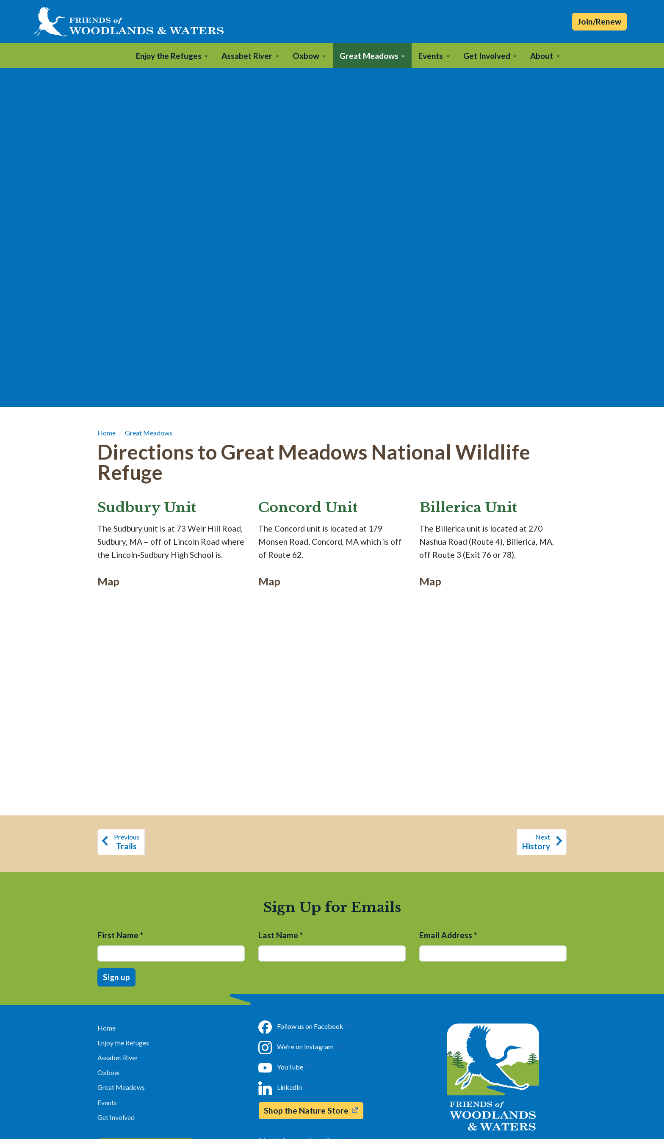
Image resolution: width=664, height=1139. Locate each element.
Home (106, 433)
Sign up (116, 977)
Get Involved (116, 1117)
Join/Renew (599, 21)
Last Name (280, 935)
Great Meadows (148, 433)
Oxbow (108, 1072)
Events (107, 1102)
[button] (172, 55)
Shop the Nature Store (306, 1110)
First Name (120, 935)
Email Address (448, 935)
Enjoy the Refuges (123, 1043)
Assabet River (117, 1057)
